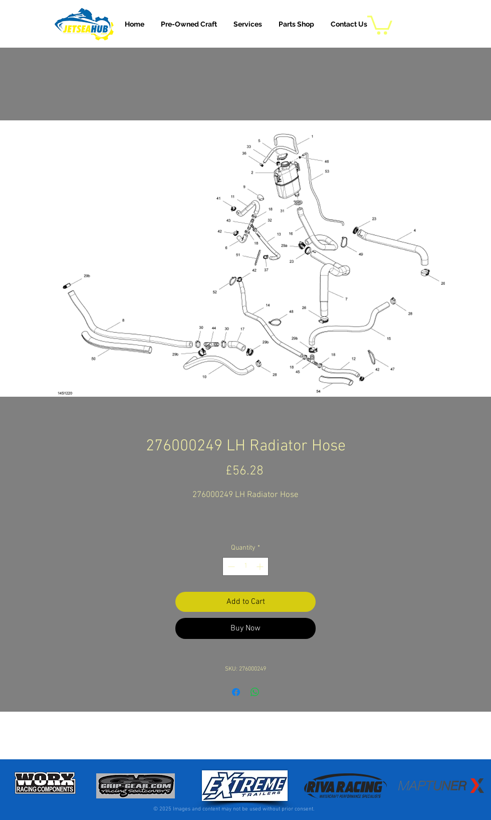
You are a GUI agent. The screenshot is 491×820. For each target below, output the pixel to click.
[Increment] (261, 566)
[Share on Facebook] (236, 692)
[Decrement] (230, 566)
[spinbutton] (245, 566)
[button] (247, 24)
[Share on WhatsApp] (255, 692)
